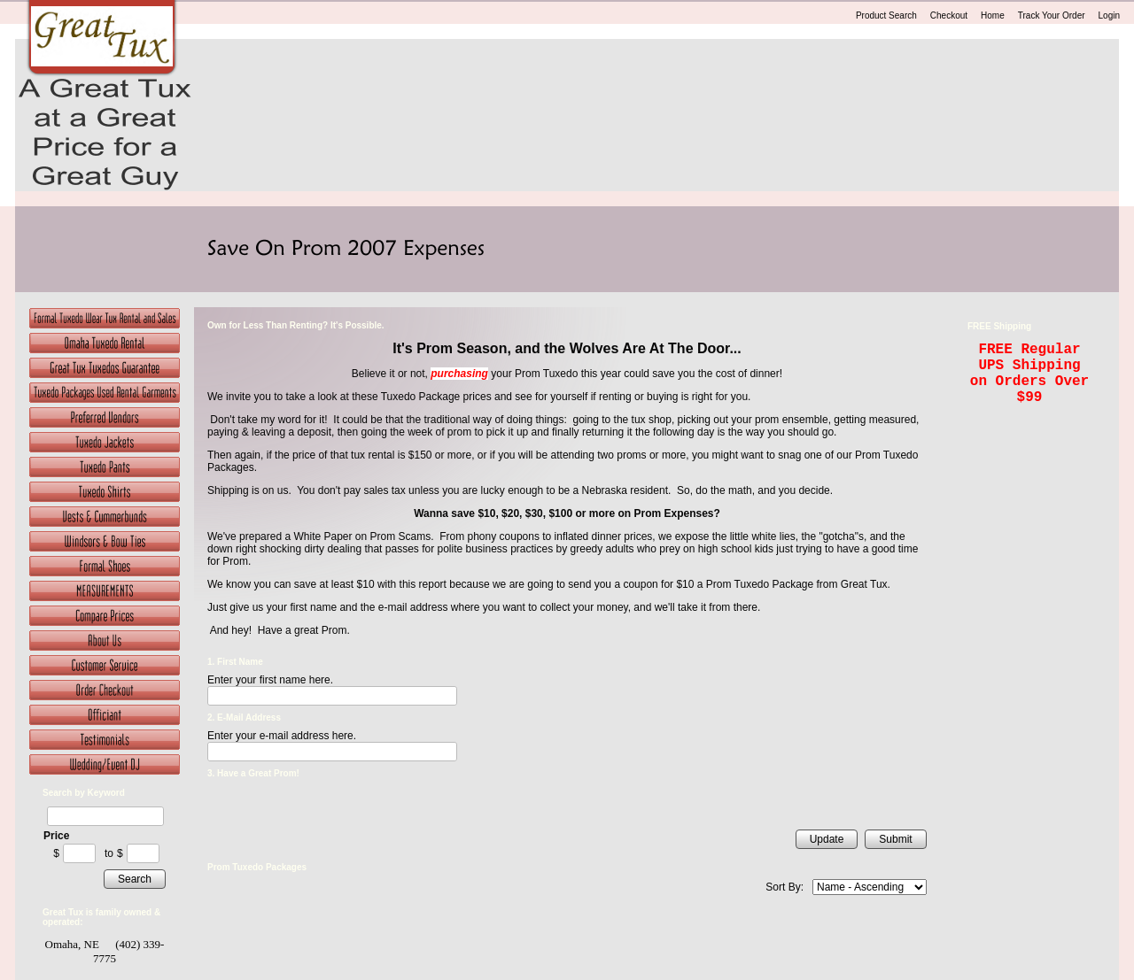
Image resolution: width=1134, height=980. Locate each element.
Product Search (886, 15)
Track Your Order (1051, 15)
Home (993, 15)
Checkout (948, 15)
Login (1109, 15)
